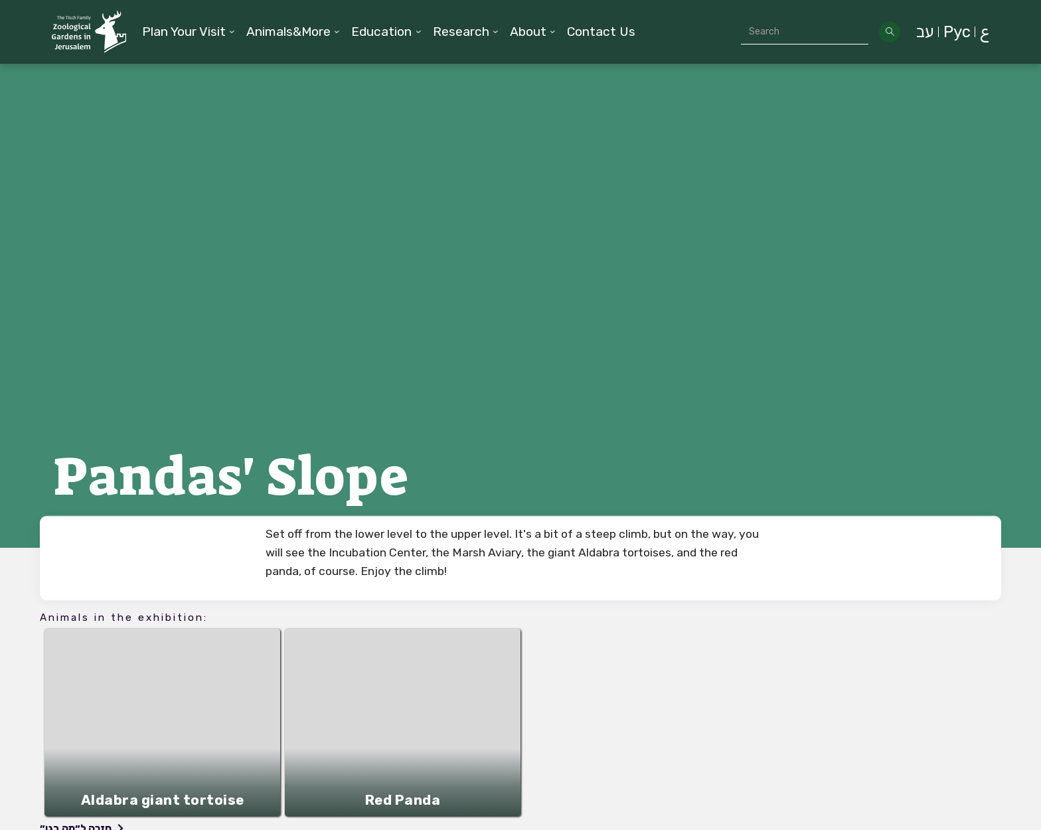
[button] (189, 32)
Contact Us (601, 31)
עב (925, 32)
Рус (957, 32)
